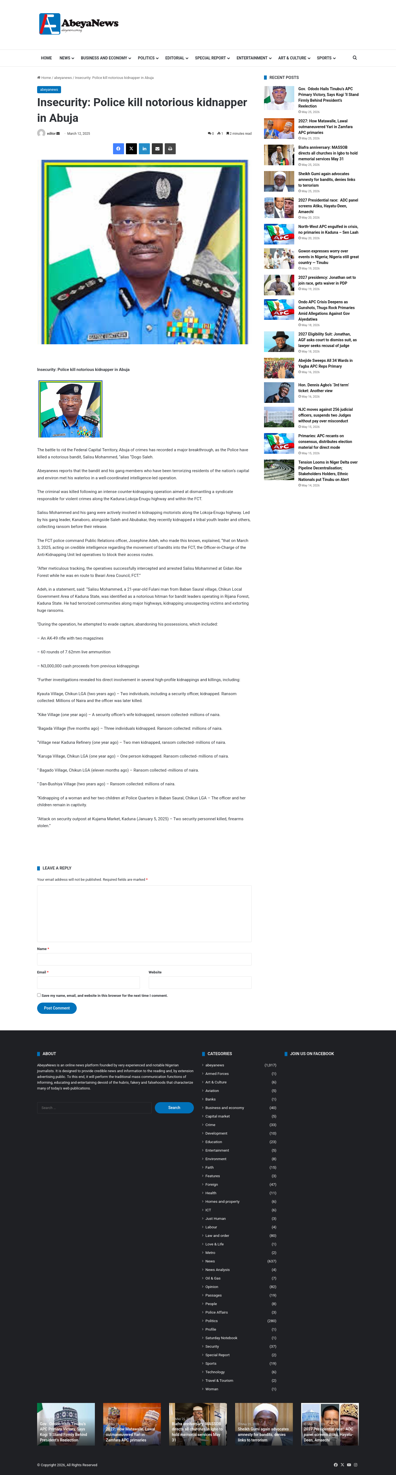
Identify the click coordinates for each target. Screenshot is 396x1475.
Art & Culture (292, 58)
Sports (324, 58)
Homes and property (222, 1201)
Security (212, 1346)
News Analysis (217, 1269)
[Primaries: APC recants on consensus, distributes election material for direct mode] (279, 443)
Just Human (215, 1218)
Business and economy (104, 58)
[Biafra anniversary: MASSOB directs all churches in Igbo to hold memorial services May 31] (279, 155)
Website (155, 972)
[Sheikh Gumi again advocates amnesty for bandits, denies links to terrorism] (279, 181)
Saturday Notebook (221, 1338)
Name (43, 949)
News (65, 58)
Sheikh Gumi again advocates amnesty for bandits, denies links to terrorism (326, 180)
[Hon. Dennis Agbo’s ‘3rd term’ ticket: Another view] (279, 392)
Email (43, 972)
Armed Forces (217, 1073)
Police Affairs (216, 1312)
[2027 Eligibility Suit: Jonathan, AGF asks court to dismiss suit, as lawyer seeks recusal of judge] (279, 341)
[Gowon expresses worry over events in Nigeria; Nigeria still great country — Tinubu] (279, 258)
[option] (66, 1424)
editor (51, 134)
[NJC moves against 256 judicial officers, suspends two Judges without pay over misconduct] (279, 417)
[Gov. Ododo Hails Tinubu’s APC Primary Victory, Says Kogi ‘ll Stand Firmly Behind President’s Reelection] (279, 98)
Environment (215, 1159)
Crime (210, 1124)
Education (213, 1142)
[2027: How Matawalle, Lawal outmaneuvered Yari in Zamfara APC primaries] (279, 128)
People (211, 1303)
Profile (210, 1329)
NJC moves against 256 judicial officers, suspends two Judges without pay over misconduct (325, 415)
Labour (211, 1227)
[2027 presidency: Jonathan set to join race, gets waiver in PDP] (279, 285)
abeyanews (63, 78)
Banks (210, 1099)
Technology (215, 1372)
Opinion (211, 1286)
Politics (146, 58)
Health (210, 1193)
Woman (211, 1389)
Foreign (211, 1184)
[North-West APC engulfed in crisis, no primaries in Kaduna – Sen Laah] (279, 234)
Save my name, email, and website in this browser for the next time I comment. (105, 996)
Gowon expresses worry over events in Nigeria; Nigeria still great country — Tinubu (328, 257)
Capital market (217, 1116)
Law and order (217, 1235)
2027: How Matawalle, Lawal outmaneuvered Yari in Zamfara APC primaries (325, 127)
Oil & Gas (213, 1278)
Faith (209, 1167)
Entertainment (252, 58)
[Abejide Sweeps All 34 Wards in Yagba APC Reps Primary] (279, 368)
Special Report (210, 58)
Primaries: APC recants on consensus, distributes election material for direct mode (325, 442)
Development (216, 1133)
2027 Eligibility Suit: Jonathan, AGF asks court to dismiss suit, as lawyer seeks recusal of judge (327, 340)
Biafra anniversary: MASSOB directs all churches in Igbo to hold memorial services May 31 (328, 153)
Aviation (212, 1090)
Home (46, 58)
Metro (210, 1252)
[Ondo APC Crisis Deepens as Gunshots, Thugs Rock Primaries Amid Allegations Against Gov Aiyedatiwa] (279, 309)
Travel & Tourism (219, 1380)
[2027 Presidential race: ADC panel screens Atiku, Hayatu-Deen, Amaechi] (279, 207)
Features (212, 1176)
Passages (213, 1295)
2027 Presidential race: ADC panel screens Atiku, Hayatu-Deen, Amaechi (328, 206)
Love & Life (214, 1244)
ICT (208, 1210)
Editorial (174, 58)
